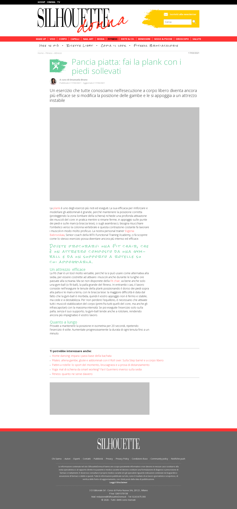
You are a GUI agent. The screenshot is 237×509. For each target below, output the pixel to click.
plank (56, 208)
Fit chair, (115, 281)
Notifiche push (178, 458)
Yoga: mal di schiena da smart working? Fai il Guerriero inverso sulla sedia (97, 369)
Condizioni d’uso (140, 458)
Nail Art (88, 39)
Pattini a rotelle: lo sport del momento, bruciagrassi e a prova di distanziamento (100, 365)
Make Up (41, 39)
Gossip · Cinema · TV (49, 2)
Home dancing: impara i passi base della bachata (81, 356)
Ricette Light (80, 45)
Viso (52, 39)
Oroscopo (182, 39)
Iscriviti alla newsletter (183, 14)
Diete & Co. (127, 39)
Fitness (112, 39)
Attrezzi (58, 53)
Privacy (109, 458)
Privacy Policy (122, 458)
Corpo (63, 39)
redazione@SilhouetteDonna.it (111, 496)
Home (41, 53)
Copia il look (113, 45)
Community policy (159, 458)
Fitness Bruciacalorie (156, 45)
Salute (197, 39)
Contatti (87, 458)
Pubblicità (98, 458)
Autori (67, 458)
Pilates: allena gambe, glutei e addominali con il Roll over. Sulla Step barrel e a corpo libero (108, 360)
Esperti (76, 458)
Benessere (144, 39)
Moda (100, 39)
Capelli (75, 39)
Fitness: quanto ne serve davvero (72, 374)
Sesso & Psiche (163, 39)
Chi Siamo (57, 458)
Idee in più (49, 45)
